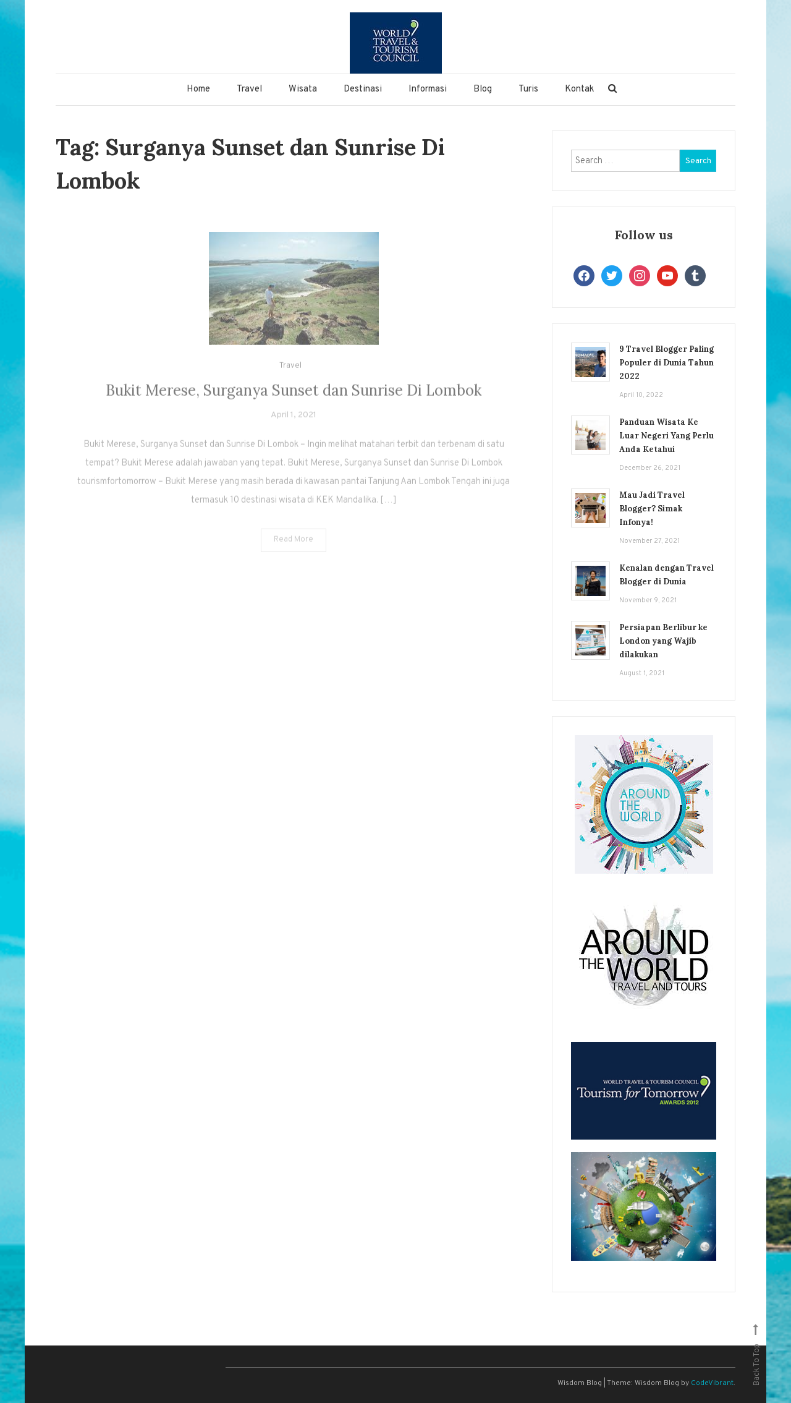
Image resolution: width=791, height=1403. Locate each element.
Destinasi (363, 89)
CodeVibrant (712, 1383)
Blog (482, 89)
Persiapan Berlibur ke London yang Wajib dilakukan (663, 641)
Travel (249, 89)
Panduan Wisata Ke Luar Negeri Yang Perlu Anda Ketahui (666, 435)
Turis (528, 89)
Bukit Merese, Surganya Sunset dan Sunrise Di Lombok (293, 404)
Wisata (303, 89)
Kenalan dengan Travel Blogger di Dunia (666, 575)
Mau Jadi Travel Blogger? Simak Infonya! (652, 508)
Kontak (579, 89)
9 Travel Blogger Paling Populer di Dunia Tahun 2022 (666, 363)
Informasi (427, 89)
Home (198, 89)
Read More (293, 553)
